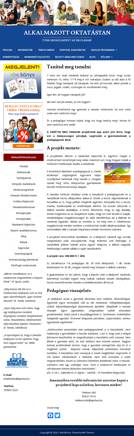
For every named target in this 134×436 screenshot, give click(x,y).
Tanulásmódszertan (23, 207)
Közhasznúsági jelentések (23, 259)
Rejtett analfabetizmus (69, 56)
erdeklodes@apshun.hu (16, 378)
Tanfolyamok (46, 49)
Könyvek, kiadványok (72, 49)
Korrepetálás (11, 56)
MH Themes (88, 432)
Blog (92, 56)
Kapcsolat (23, 248)
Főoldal (8, 49)
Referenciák (25, 49)
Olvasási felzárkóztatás (23, 195)
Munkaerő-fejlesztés (37, 56)
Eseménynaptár (23, 253)
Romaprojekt (23, 213)
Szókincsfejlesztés (23, 201)
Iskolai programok (102, 49)
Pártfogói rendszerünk (23, 265)
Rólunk (105, 56)
